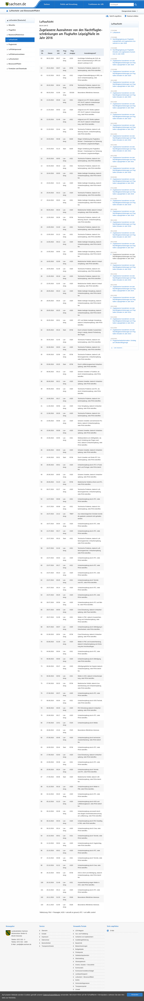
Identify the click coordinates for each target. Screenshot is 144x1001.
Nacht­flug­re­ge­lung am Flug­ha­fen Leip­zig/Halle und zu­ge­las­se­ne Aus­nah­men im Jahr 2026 (124, 41)
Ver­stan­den (134, 994)
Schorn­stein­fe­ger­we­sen (82, 983)
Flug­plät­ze (12, 30)
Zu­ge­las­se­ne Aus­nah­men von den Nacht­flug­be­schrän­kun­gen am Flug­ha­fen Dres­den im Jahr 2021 (124, 149)
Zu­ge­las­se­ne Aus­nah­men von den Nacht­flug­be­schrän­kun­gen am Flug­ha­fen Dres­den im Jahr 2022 (124, 138)
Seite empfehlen (112, 926)
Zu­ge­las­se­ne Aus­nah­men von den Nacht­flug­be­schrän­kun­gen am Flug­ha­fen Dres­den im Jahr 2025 (124, 73)
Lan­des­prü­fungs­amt (81, 974)
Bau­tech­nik (78, 943)
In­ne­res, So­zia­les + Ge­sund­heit (84, 965)
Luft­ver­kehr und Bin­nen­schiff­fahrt (24, 11)
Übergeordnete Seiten (129, 11)
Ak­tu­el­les (12, 25)
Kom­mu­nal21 (79, 968)
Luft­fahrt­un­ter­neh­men (17, 54)
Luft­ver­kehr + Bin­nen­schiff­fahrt (84, 977)
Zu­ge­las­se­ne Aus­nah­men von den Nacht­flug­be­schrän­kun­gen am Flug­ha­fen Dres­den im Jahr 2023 (124, 116)
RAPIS (77, 980)
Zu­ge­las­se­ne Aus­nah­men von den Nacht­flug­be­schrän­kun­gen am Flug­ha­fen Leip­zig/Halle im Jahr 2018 (124, 213)
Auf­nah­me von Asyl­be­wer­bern (84, 937)
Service (42, 926)
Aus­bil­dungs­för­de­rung (82, 940)
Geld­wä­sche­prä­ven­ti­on (82, 955)
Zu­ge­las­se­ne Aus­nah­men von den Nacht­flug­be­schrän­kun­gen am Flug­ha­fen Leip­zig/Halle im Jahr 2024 (124, 84)
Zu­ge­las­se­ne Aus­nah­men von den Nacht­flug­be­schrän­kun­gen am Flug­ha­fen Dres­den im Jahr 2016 (124, 267)
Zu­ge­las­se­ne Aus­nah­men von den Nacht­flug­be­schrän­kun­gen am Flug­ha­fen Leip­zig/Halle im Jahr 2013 (124, 321)
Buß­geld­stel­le (79, 949)
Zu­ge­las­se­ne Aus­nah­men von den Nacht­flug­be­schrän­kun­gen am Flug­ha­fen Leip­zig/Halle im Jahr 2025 (124, 63)
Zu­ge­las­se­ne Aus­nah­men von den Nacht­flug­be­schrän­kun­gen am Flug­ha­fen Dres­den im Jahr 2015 (124, 278)
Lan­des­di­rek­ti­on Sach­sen (19, 931)
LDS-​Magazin (79, 930)
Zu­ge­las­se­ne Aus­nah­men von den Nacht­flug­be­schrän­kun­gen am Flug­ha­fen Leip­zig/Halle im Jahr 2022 (124, 127)
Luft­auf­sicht (13, 40)
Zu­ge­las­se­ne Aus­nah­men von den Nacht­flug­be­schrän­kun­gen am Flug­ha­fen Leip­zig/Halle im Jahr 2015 (124, 289)
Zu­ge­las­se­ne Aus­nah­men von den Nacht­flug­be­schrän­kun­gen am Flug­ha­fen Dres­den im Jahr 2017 (124, 235)
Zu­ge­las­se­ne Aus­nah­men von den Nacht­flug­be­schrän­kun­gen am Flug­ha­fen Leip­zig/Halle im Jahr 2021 (124, 159)
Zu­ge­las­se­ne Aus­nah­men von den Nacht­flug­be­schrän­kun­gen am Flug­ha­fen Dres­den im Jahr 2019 (124, 202)
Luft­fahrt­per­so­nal (15, 49)
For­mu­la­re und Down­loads (18, 69)
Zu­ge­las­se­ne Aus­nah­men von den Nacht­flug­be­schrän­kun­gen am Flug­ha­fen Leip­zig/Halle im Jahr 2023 (124, 106)
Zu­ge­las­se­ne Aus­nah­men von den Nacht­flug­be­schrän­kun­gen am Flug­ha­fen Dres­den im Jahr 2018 (124, 224)
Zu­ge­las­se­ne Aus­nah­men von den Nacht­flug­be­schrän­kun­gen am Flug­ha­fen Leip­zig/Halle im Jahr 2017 (124, 245)
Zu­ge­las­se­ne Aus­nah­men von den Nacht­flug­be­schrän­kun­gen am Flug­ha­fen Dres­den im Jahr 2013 (124, 332)
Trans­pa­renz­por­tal (80, 986)
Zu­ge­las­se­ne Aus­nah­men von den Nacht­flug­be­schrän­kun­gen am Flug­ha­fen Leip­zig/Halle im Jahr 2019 (124, 192)
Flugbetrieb (13, 45)
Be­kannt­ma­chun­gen (81, 946)
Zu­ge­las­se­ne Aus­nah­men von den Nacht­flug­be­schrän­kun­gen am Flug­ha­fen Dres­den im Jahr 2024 (124, 95)
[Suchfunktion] (122, 4)
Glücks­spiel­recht (80, 961)
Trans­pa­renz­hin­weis (48, 946)
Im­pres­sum (45, 937)
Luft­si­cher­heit (14, 59)
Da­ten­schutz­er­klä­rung (51, 995)
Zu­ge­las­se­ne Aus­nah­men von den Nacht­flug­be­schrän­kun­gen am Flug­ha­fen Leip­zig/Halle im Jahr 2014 (124, 299)
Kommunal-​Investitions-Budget (84, 971)
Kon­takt (44, 934)
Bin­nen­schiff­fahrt (15, 64)
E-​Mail (112, 930)
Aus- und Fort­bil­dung (81, 934)
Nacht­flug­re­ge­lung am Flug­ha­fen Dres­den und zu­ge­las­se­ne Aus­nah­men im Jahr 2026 (124, 52)
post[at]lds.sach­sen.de (24, 944)
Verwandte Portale (79, 926)
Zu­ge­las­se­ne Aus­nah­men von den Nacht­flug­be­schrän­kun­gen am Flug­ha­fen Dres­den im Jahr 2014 (124, 310)
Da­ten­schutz (45, 940)
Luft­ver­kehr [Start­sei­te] (17, 20)
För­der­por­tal (79, 952)
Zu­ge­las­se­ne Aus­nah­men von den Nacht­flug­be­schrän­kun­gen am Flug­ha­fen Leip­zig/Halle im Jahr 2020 (124, 181)
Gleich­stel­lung (79, 958)
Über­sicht (44, 930)
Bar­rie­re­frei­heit (46, 943)
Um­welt (77, 989)
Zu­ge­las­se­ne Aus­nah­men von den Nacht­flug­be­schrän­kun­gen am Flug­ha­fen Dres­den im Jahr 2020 (124, 170)
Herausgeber (10, 926)
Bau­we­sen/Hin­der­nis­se (16, 35)
